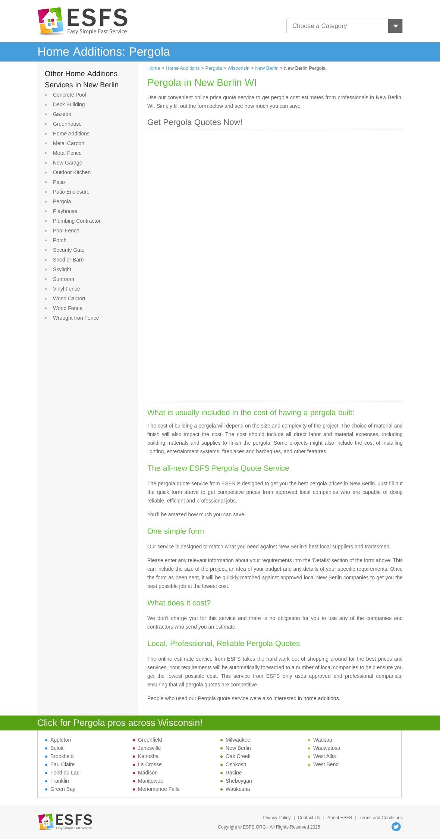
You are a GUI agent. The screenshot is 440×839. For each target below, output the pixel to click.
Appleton (58, 740)
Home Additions (71, 134)
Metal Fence (67, 153)
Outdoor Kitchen (72, 172)
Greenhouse (67, 124)
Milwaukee (235, 740)
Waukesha (235, 789)
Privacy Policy (276, 817)
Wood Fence (67, 308)
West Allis (322, 756)
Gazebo (62, 114)
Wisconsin (238, 68)
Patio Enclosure (71, 192)
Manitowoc (148, 781)
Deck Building (69, 104)
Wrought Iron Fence (76, 318)
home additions (321, 698)
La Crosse (147, 764)
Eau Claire (60, 764)
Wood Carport (69, 298)
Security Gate (69, 250)
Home (153, 68)
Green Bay (60, 789)
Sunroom (63, 279)
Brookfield (59, 756)
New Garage (67, 163)
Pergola (62, 201)
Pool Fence (66, 231)
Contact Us (309, 817)
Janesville (147, 748)
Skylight (62, 269)
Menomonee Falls (156, 789)
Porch (60, 240)
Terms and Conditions (381, 817)
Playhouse (65, 211)
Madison (145, 773)
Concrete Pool (69, 95)
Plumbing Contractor (77, 221)
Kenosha (145, 756)
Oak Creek (235, 756)
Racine (231, 773)
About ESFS (339, 817)
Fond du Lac (62, 773)
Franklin (57, 781)
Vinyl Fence (66, 289)
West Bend (323, 764)
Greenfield (147, 740)
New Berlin (267, 68)
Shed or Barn (68, 260)
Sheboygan (236, 781)
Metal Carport (69, 143)
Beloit (54, 748)
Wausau (320, 740)
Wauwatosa (324, 748)
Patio (59, 182)
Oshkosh (233, 764)
